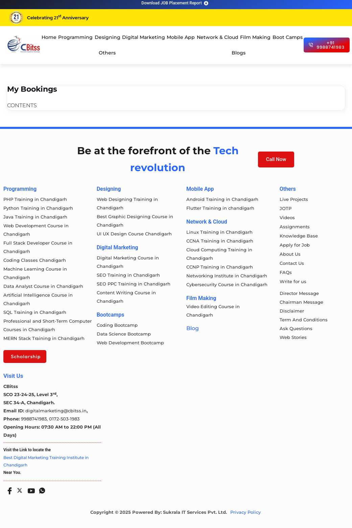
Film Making (255, 37)
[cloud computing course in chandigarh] (24, 44)
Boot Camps (288, 37)
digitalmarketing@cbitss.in (56, 410)
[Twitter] (19, 489)
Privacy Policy (245, 512)
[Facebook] (8, 488)
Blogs (238, 53)
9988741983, (35, 418)
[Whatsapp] (40, 488)
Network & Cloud (217, 37)
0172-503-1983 (64, 418)
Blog (192, 328)
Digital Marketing (143, 37)
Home (49, 37)
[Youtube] (29, 488)
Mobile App (181, 37)
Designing (107, 37)
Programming (75, 37)
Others (107, 53)
